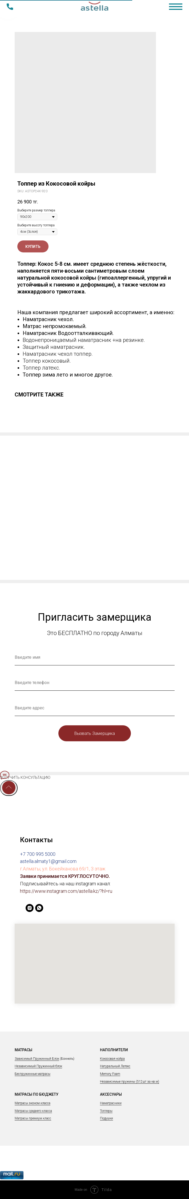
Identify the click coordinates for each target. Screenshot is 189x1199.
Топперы (106, 1111)
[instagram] (30, 910)
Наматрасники (111, 1103)
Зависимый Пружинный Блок (37, 1059)
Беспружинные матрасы (32, 1074)
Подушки (106, 1118)
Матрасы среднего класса (33, 1111)
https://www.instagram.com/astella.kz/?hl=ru (66, 891)
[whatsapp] (39, 910)
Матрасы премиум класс (33, 1118)
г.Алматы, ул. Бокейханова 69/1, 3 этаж (62, 868)
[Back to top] (9, 788)
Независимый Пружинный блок (38, 1066)
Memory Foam (110, 1074)
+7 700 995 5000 (37, 854)
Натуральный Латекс (115, 1066)
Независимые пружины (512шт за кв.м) (129, 1081)
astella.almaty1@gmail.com (48, 861)
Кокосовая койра (112, 1059)
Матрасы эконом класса (32, 1103)
